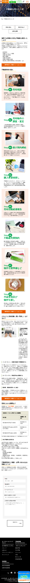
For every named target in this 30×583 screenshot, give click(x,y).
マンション (18, 552)
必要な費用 (15, 31)
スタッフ (4, 548)
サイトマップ (5, 554)
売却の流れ (8, 27)
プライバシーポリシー (7, 552)
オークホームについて (8, 542)
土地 (16, 554)
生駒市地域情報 (6, 567)
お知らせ (4, 550)
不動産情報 (21, 542)
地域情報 (8, 562)
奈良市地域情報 (6, 565)
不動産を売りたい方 (9, 19)
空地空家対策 (18, 559)
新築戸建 (17, 548)
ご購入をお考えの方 (20, 545)
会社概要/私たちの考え (8, 545)
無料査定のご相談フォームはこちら (14, 64)
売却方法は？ (21, 27)
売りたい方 (18, 557)
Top (2, 19)
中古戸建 (17, 550)
